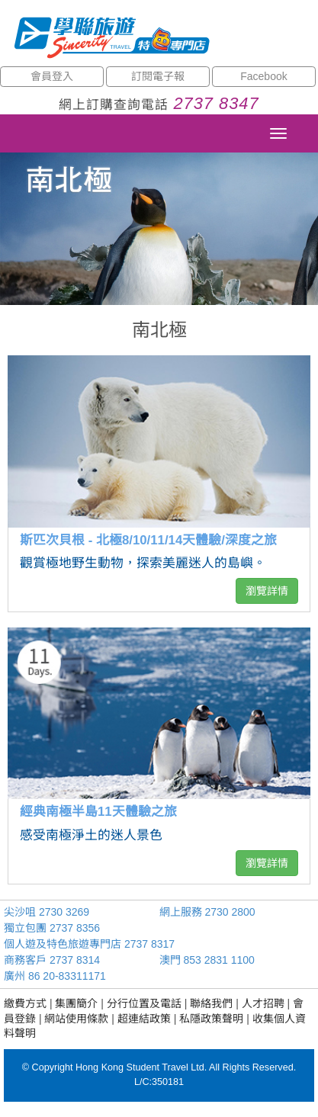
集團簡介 (76, 1003)
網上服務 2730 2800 (207, 912)
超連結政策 (144, 1019)
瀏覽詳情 (267, 591)
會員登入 (52, 76)
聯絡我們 (211, 1003)
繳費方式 (25, 1003)
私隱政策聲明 (211, 1019)
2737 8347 (216, 103)
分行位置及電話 (144, 1003)
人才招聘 (263, 1003)
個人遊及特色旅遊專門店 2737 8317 (89, 944)
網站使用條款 (76, 1019)
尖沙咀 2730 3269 (46, 912)
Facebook (263, 76)
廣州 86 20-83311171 (55, 976)
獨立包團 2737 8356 (52, 928)
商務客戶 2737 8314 (52, 960)
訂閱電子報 (158, 76)
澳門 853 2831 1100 (207, 960)
